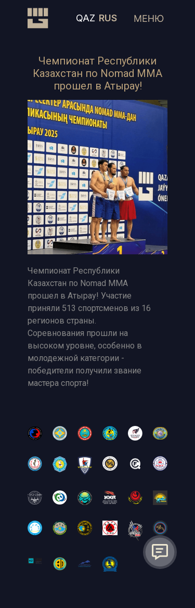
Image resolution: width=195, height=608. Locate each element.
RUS (108, 17)
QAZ (85, 17)
